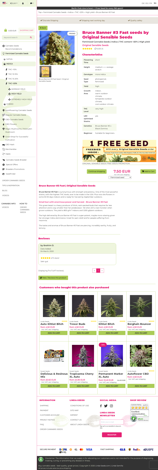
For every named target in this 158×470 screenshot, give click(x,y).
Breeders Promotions (13, 169)
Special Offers (10, 164)
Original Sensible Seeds (95, 45)
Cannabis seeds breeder (14, 160)
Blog (4, 190)
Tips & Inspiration (10, 185)
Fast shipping (107, 449)
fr (150, 3)
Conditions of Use (79, 405)
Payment (44, 410)
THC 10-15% (11, 74)
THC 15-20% (11, 79)
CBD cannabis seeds (12, 119)
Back (43, 28)
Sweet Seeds (45, 371)
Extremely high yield (20, 99)
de (143, 3)
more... (146, 415)
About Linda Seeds (79, 424)
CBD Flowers (9, 124)
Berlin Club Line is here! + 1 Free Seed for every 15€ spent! (97, 8)
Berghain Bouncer (139, 324)
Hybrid (8, 104)
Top (39, 12)
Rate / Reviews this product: (53, 278)
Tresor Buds (77, 324)
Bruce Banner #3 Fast (105, 12)
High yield (90, 12)
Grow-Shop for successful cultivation (15, 138)
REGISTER (111, 435)
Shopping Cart (26, 30)
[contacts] (31, 3)
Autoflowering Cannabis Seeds (17, 110)
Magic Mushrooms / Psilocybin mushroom (17, 130)
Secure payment (48, 449)
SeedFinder (9, 174)
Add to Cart (148, 171)
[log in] (22, 3)
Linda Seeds (44, 321)
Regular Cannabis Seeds (14, 115)
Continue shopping (96, 171)
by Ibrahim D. (47, 245)
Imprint (74, 415)
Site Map (74, 410)
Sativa (7, 59)
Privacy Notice (47, 420)
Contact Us (76, 420)
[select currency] (13, 3)
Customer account (49, 415)
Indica (70, 12)
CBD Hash (8, 144)
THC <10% (11, 69)
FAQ (42, 424)
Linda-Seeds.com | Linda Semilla (109, 466)
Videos (5, 195)
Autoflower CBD (138, 373)
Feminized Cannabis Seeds (54, 12)
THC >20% (79, 12)
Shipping (44, 405)
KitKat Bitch (106, 324)
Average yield (16, 89)
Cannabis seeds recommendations (12, 47)
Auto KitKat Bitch (51, 324)
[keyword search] (16, 37)
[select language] (4, 3)
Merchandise (9, 149)
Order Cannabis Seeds (51, 429)
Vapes (6, 154)
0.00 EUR (10, 30)
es (146, 3)
